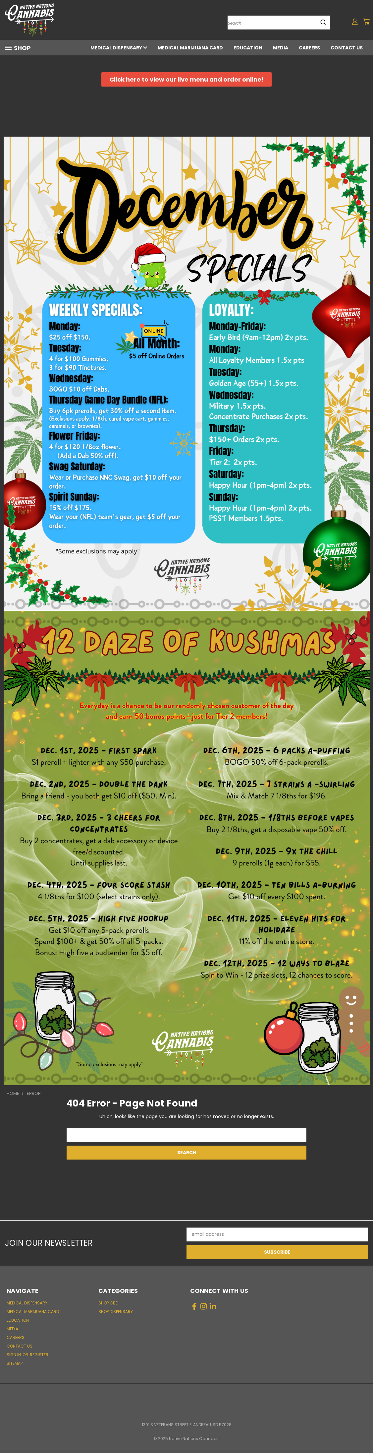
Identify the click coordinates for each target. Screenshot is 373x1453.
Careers (309, 47)
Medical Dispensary (118, 47)
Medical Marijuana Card (190, 47)
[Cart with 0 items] (366, 21)
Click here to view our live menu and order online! (186, 79)
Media (280, 47)
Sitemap (15, 1363)
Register (39, 1355)
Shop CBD (108, 1303)
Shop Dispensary (115, 1311)
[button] (186, 79)
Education (248, 47)
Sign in (14, 1355)
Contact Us (347, 47)
